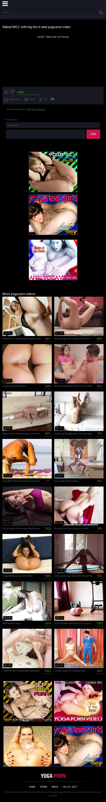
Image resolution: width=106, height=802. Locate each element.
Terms (43, 787)
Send (93, 134)
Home (32, 787)
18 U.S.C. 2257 (69, 787)
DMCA (55, 787)
